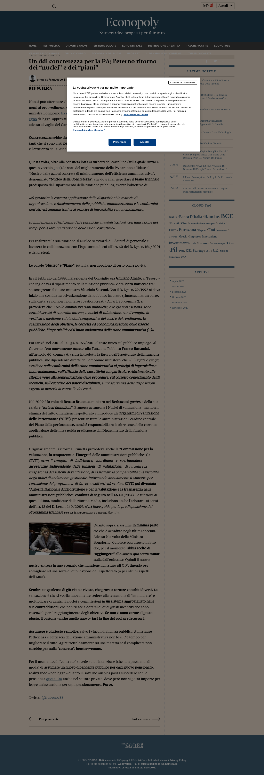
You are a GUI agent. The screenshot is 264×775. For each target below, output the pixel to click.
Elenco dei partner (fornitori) (89, 130)
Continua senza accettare (182, 82)
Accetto (145, 142)
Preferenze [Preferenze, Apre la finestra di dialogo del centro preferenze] (119, 142)
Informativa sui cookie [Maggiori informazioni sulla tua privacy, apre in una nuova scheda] (136, 114)
